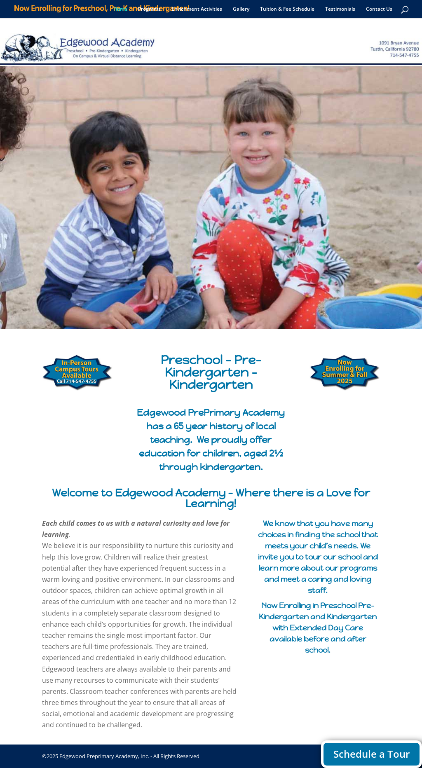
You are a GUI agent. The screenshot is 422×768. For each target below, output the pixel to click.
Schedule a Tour (371, 754)
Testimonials (340, 9)
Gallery (241, 9)
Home (120, 9)
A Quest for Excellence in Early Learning (211, 252)
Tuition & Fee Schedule (287, 9)
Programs (149, 9)
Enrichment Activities (196, 9)
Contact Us (379, 9)
